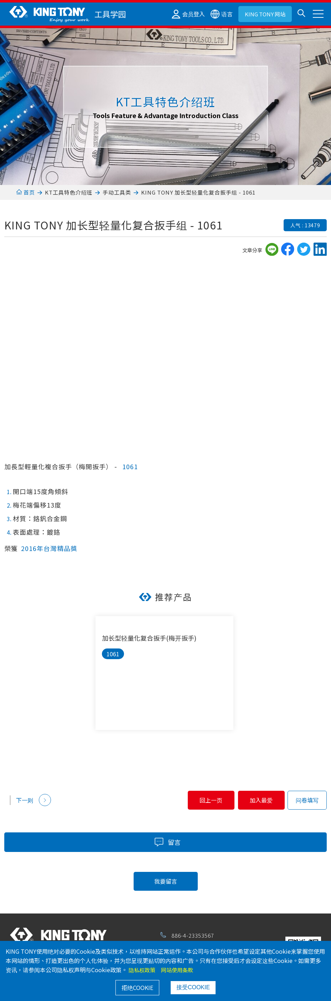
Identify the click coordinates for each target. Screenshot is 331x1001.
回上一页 (186, 800)
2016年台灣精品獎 (49, 548)
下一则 (33, 800)
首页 (25, 192)
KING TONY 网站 (265, 14)
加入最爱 (253, 800)
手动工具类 (117, 192)
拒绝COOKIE (137, 987)
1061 (130, 466)
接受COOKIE (193, 987)
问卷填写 (307, 800)
